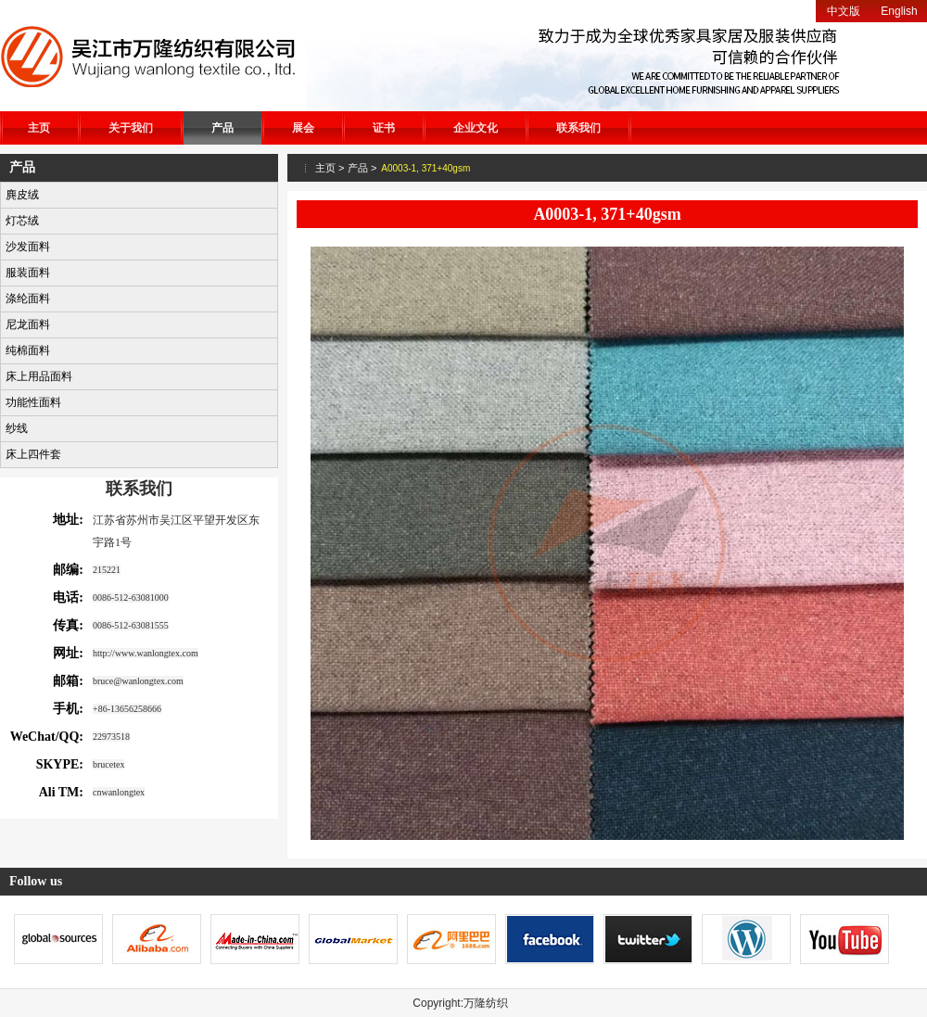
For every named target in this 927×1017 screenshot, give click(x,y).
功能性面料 (33, 402)
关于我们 (130, 127)
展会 (303, 127)
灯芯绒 (22, 220)
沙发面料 (28, 246)
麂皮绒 (22, 194)
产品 (222, 127)
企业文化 (475, 127)
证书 (384, 127)
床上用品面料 (39, 376)
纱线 (17, 428)
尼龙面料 (28, 324)
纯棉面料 (28, 350)
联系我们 (578, 127)
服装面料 (28, 272)
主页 (39, 127)
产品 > (362, 167)
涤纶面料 (28, 298)
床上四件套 (33, 454)
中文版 (843, 11)
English (899, 11)
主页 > (329, 167)
